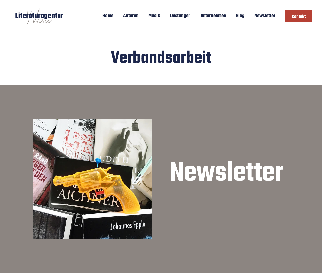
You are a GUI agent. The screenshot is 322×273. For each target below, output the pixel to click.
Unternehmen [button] (213, 16)
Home (107, 16)
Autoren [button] (131, 16)
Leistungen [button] (180, 16)
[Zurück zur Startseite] (39, 16)
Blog (240, 16)
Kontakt (299, 16)
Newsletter (264, 16)
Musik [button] (154, 16)
